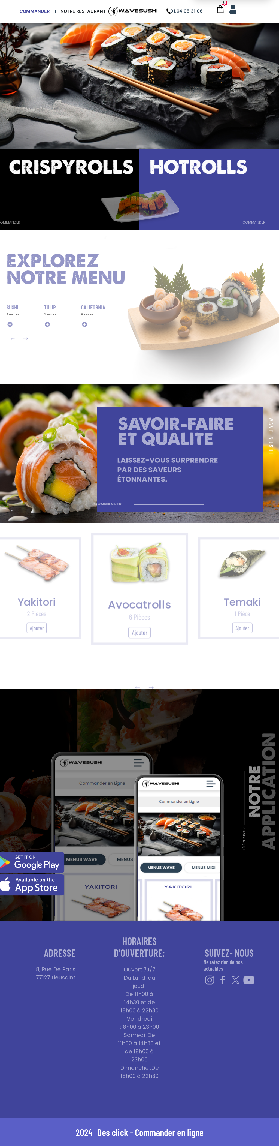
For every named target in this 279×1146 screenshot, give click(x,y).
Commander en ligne (169, 1132)
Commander (35, 11)
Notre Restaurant (83, 11)
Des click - (116, 1132)
